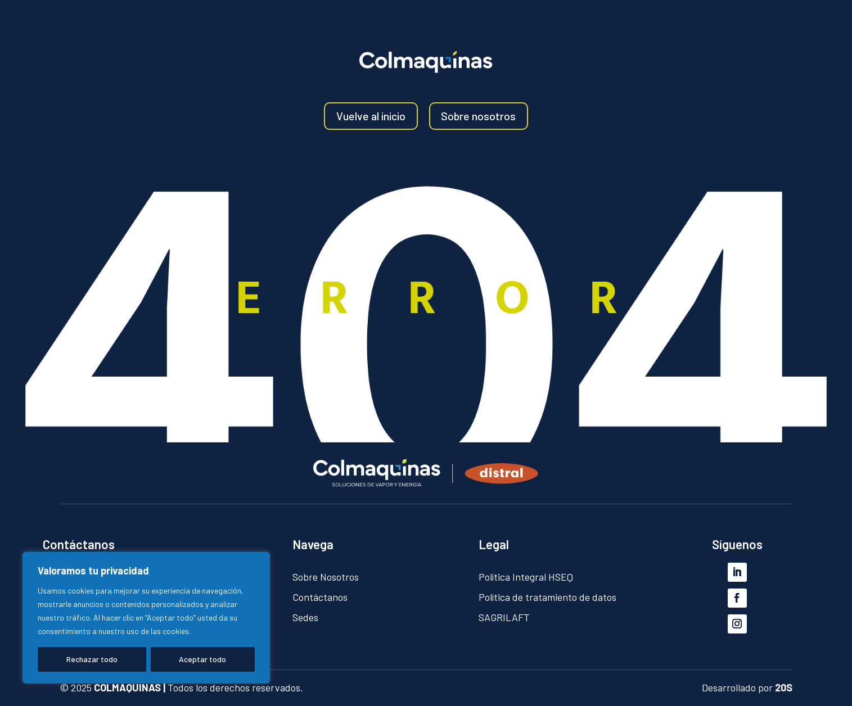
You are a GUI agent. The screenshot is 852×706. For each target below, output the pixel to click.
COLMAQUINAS (127, 687)
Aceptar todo (202, 659)
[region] (146, 618)
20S (783, 687)
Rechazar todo (92, 659)
